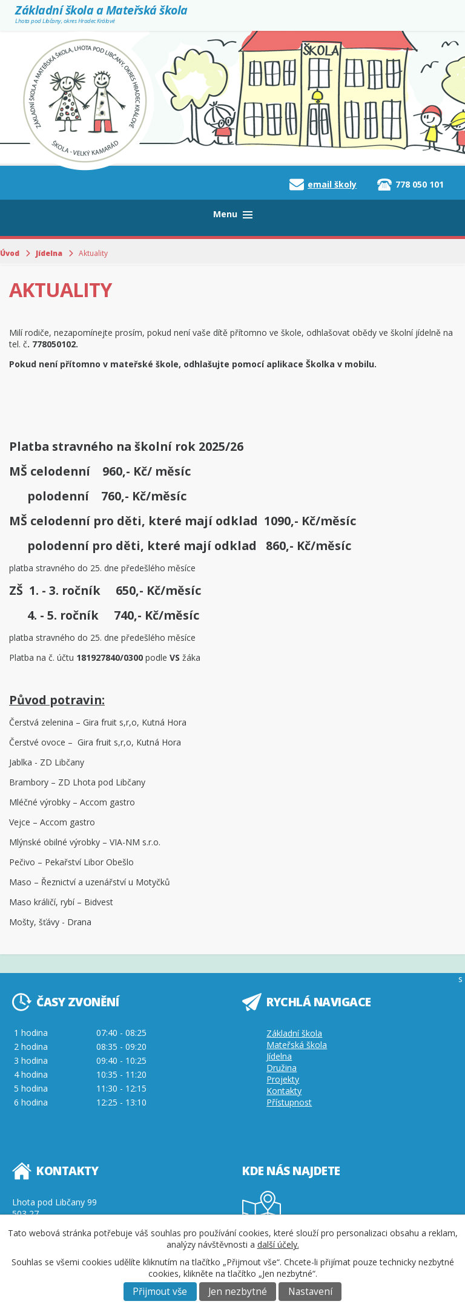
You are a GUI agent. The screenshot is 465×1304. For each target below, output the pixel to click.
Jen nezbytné (237, 1291)
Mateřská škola (296, 1044)
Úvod (9, 253)
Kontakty (284, 1090)
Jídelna (49, 253)
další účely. (278, 1244)
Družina (281, 1067)
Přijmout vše (160, 1291)
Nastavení (310, 1291)
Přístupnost (289, 1102)
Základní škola (294, 1033)
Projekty (282, 1079)
